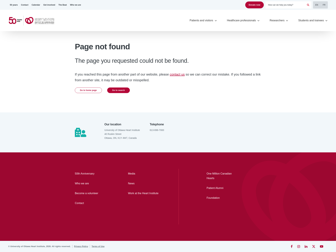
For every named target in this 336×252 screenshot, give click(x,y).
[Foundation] (222, 198)
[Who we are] (75, 5)
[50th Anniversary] (92, 174)
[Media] (145, 174)
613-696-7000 (157, 130)
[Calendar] (36, 5)
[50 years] (13, 5)
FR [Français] (324, 5)
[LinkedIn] (306, 246)
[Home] (32, 20)
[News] (145, 183)
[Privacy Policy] (81, 246)
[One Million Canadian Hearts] (222, 176)
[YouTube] (321, 246)
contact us (177, 74)
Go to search (118, 90)
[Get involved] (49, 5)
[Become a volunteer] (92, 193)
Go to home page (88, 90)
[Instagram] (298, 246)
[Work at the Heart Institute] (145, 193)
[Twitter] (313, 246)
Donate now (254, 5)
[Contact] (24, 5)
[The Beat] (62, 5)
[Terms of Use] (98, 246)
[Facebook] (292, 246)
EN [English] (316, 5)
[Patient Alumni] (222, 188)
